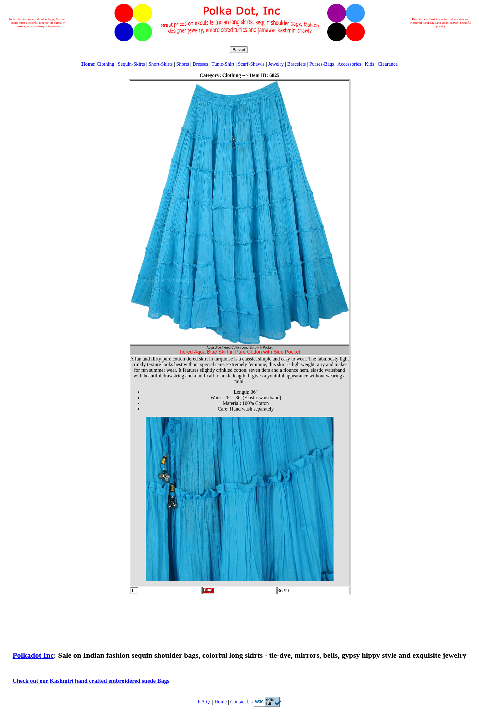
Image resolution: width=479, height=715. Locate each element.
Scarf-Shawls (251, 64)
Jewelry (276, 64)
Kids (369, 64)
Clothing (105, 64)
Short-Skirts (161, 64)
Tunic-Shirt (222, 64)
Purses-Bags (321, 64)
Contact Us (241, 701)
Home (221, 701)
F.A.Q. (204, 701)
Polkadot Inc (33, 655)
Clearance (388, 64)
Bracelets (296, 64)
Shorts (182, 64)
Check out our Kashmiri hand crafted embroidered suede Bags (91, 680)
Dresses (200, 64)
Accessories (349, 64)
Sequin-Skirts (131, 64)
